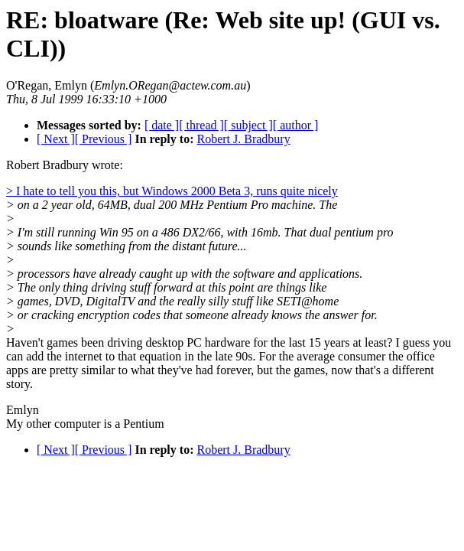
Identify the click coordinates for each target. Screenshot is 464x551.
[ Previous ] (103, 138)
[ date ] (161, 125)
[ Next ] (56, 138)
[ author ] (296, 125)
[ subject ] (248, 125)
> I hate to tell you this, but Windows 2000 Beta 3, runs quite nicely (172, 190)
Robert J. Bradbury (243, 138)
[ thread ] (201, 125)
